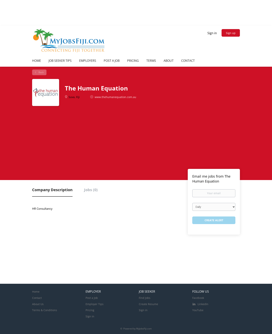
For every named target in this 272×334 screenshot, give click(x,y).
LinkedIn (203, 304)
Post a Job (92, 298)
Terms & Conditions (44, 310)
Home (35, 291)
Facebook (198, 298)
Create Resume (148, 304)
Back (41, 72)
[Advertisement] (136, 139)
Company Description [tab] (52, 189)
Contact (37, 298)
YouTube (197, 310)
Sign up (231, 33)
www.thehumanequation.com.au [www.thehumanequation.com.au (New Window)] (115, 97)
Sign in (212, 33)
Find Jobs (144, 298)
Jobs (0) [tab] (91, 189)
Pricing (90, 310)
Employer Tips (95, 304)
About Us (38, 304)
